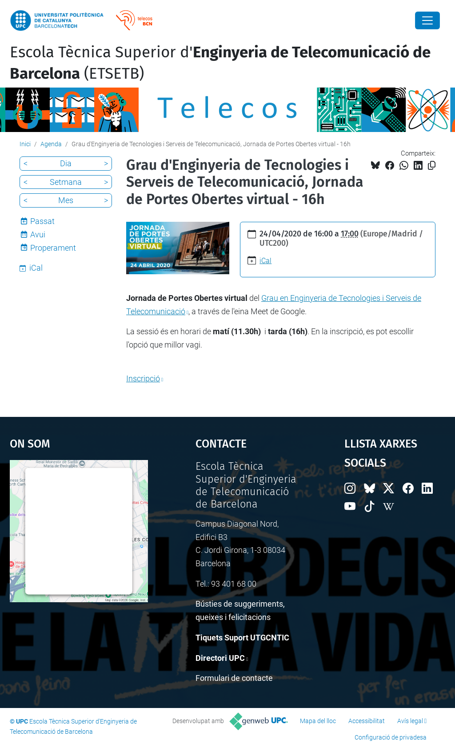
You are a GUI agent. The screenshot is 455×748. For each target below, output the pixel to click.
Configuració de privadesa (391, 737)
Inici (25, 144)
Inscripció (143, 378)
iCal (265, 260)
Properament (53, 247)
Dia (66, 163)
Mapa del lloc (318, 720)
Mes (65, 200)
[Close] (427, 20)
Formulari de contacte (234, 678)
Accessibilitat (366, 720)
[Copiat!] (431, 165)
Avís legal (410, 720)
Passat (42, 221)
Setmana (66, 182)
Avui (37, 234)
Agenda (51, 144)
